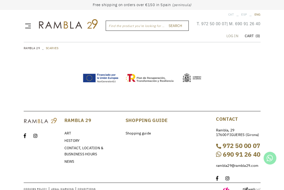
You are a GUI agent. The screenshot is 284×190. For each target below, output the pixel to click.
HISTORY (72, 140)
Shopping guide (138, 133)
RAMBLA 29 (32, 48)
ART (67, 133)
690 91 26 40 (247, 24)
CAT (231, 14)
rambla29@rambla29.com (237, 165)
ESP (244, 14)
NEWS (69, 161)
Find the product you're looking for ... (137, 26)
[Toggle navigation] (27, 25)
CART (252, 36)
